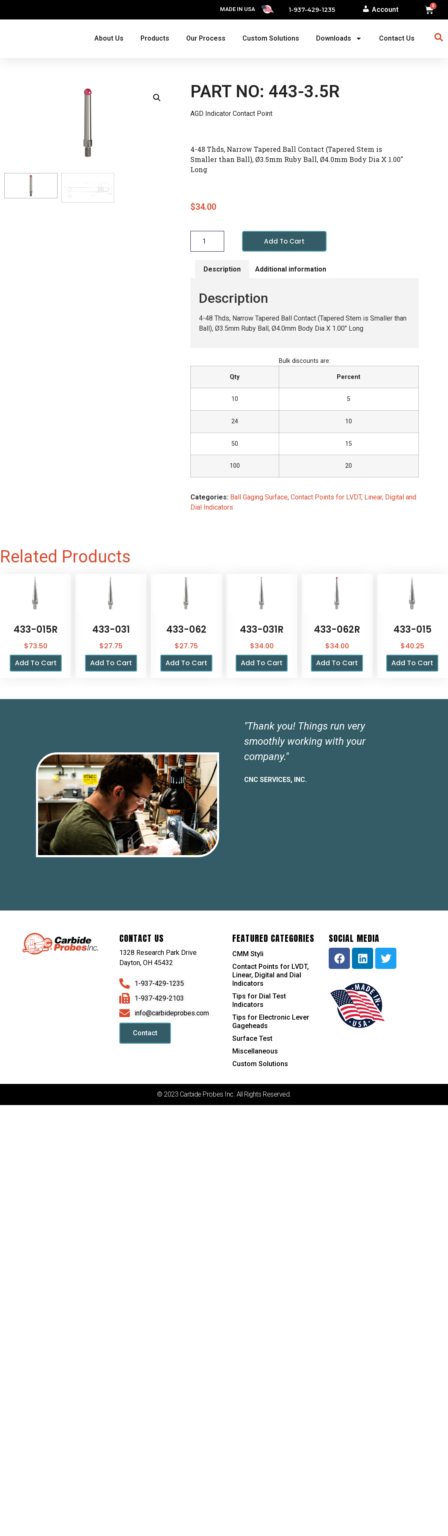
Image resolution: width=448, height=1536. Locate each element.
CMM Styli (248, 954)
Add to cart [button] (36, 663)
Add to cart (285, 241)
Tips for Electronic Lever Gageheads (270, 1022)
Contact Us (397, 38)
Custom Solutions (270, 38)
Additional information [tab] (290, 269)
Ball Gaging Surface (259, 498)
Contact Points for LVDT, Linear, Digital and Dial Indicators (270, 975)
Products (154, 38)
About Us (109, 38)
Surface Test (252, 1039)
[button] (157, 97)
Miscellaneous (255, 1052)
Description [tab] (222, 269)
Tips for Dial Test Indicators (259, 1001)
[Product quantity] (207, 241)
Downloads (339, 38)
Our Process (205, 38)
